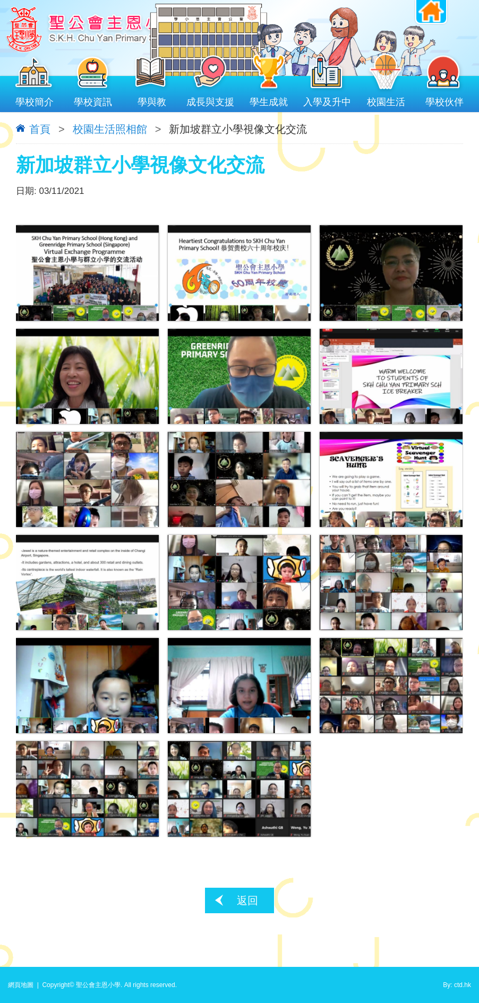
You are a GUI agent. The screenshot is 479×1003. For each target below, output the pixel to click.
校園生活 (386, 99)
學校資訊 (93, 99)
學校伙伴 (444, 99)
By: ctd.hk (457, 985)
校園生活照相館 (110, 129)
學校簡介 (34, 99)
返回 (247, 900)
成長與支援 (210, 99)
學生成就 (268, 99)
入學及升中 (327, 99)
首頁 (39, 129)
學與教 (152, 99)
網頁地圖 (20, 985)
